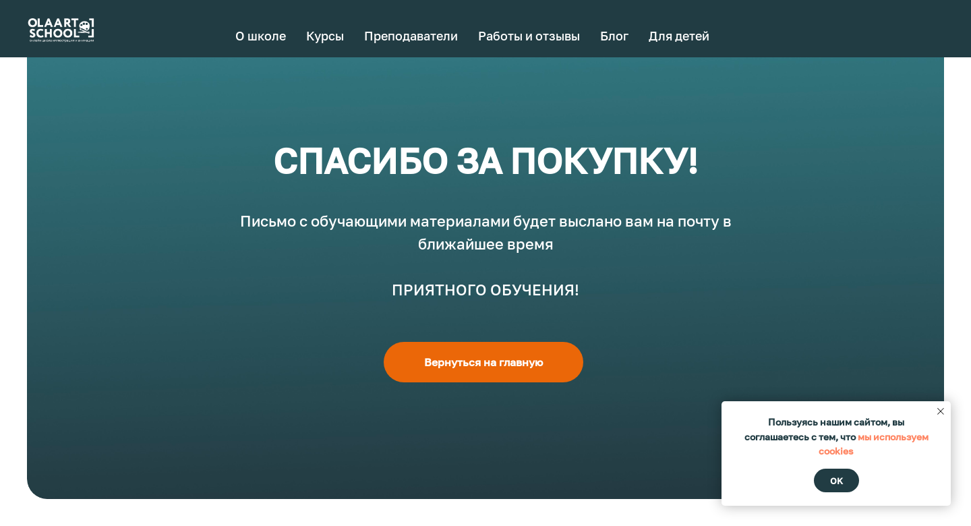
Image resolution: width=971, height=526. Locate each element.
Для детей (679, 35)
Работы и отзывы (529, 35)
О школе (260, 35)
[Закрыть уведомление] (940, 411)
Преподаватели (411, 35)
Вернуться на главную (483, 362)
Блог (614, 35)
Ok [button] (836, 480)
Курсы (325, 35)
